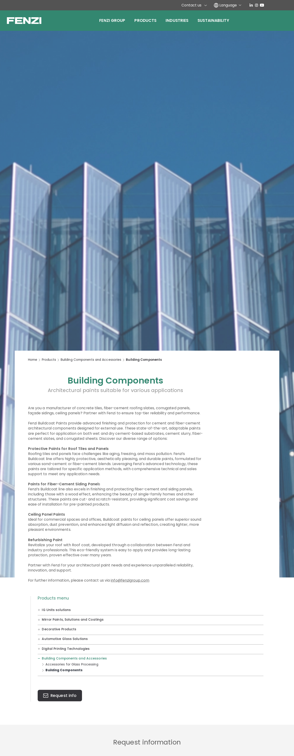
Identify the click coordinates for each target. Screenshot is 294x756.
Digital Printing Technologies (66, 648)
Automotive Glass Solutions (65, 639)
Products (145, 20)
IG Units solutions (56, 610)
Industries (177, 20)
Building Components (63, 670)
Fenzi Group (112, 20)
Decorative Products (59, 629)
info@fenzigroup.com (130, 580)
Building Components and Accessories (91, 360)
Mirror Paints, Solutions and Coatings (73, 619)
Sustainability (213, 20)
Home (32, 360)
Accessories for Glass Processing (71, 664)
